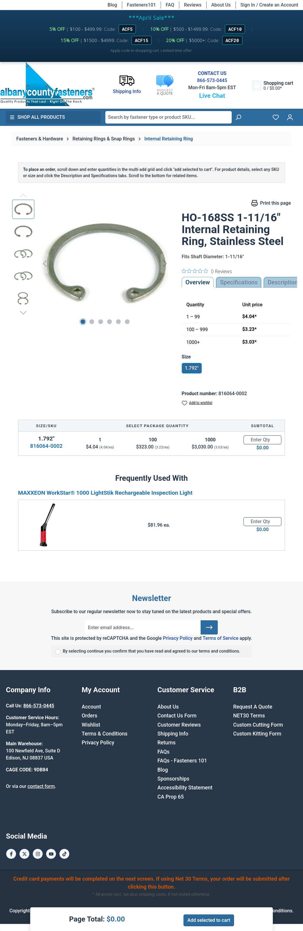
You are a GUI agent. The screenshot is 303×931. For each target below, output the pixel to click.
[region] (91, 263)
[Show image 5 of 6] (118, 321)
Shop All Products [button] (37, 117)
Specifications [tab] (238, 282)
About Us (221, 5)
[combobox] (168, 117)
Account (91, 707)
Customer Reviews (179, 725)
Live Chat (212, 95)
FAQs (163, 752)
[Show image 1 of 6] (82, 321)
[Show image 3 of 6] (100, 321)
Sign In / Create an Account (269, 5)
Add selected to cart (208, 920)
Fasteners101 (141, 5)
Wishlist (91, 725)
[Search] (238, 117)
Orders (89, 716)
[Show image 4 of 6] (109, 321)
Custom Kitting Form (257, 734)
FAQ (170, 5)
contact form (41, 786)
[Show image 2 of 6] (91, 321)
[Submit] (209, 627)
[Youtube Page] (51, 854)
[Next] (165, 263)
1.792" (192, 368)
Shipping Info (172, 734)
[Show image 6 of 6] (127, 321)
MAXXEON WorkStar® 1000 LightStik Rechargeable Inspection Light (105, 492)
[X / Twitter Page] (24, 854)
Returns (166, 743)
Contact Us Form (176, 716)
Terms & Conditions (105, 734)
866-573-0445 (212, 80)
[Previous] (44, 263)
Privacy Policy (177, 638)
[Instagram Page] (38, 854)
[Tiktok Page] (64, 854)
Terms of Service (220, 638)
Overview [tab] (198, 282)
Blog (112, 5)
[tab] (283, 282)
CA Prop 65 (170, 797)
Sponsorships (173, 779)
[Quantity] (262, 439)
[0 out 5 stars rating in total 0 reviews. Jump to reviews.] (207, 271)
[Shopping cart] (272, 85)
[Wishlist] (276, 117)
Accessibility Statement (184, 788)
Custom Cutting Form (258, 725)
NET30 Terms (249, 716)
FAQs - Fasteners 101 (182, 761)
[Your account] (290, 117)
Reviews (193, 5)
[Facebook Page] (11, 854)
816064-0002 (46, 446)
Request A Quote (252, 707)
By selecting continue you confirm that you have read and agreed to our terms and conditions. (151, 651)
